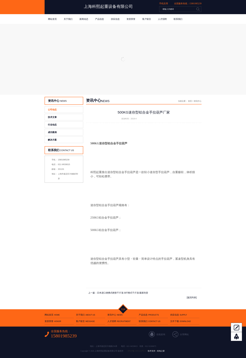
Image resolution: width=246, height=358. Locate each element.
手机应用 (163, 3)
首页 (190, 101)
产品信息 (99, 19)
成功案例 (52, 132)
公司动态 (52, 109)
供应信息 (115, 19)
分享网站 (184, 334)
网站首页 (52, 19)
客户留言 (146, 19)
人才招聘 (162, 19)
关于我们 (68, 19)
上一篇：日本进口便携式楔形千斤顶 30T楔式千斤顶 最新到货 (118, 292)
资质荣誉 (131, 19)
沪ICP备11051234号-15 (137, 351)
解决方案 (52, 140)
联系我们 (178, 19)
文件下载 (180, 321)
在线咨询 (160, 334)
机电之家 (161, 351)
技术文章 (52, 117)
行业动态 (52, 124)
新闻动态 (83, 19)
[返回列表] (192, 297)
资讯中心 (115, 315)
